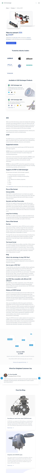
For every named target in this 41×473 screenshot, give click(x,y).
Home (7, 8)
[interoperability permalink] (15, 192)
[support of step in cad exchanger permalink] (29, 170)
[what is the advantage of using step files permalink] (30, 257)
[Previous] (2, 378)
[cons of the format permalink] (18, 221)
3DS (20, 32)
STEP (10, 35)
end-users (15, 37)
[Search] (36, 3)
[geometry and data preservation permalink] (24, 201)
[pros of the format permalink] (18, 189)
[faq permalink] (9, 255)
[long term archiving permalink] (18, 213)
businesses (28, 39)
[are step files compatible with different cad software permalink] (12, 281)
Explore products (11, 43)
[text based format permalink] (17, 242)
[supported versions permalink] (19, 144)
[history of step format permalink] (21, 290)
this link (11, 186)
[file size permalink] (11, 224)
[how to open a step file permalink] (21, 265)
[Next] (39, 378)
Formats (13, 8)
